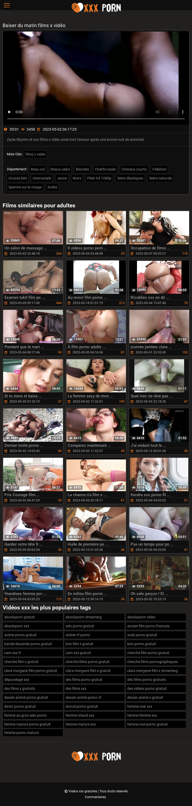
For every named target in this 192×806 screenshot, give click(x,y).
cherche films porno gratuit (88, 662)
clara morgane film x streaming (152, 671)
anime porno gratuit (20, 635)
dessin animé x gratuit (145, 697)
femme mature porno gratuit (27, 724)
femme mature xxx (81, 724)
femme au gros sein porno (25, 715)
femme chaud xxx (80, 715)
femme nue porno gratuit (147, 724)
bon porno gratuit (141, 644)
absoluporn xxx (16, 626)
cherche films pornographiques (152, 662)
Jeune (62, 178)
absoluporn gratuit (19, 617)
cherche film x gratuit (21, 662)
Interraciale (42, 178)
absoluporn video (141, 617)
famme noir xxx (139, 706)
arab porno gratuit (142, 635)
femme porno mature (21, 733)
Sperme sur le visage (25, 187)
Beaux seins (60, 169)
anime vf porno (78, 635)
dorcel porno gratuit (82, 706)
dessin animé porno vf (83, 697)
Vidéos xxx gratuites (83, 791)
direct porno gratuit (20, 706)
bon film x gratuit (79, 644)
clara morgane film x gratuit (88, 671)
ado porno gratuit (80, 626)
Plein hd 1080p (99, 178)
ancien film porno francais (148, 626)
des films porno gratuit (84, 679)
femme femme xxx (142, 715)
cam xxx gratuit (78, 653)
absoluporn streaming (84, 617)
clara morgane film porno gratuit (30, 671)
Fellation (159, 169)
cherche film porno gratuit (148, 653)
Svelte (52, 187)
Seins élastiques (130, 178)
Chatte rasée (105, 169)
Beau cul (38, 169)
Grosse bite (17, 178)
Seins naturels (160, 178)
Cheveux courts (134, 169)
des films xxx (76, 688)
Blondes (82, 169)
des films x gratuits (19, 688)
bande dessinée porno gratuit (28, 644)
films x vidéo (36, 154)
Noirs (77, 178)
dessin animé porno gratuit (26, 697)
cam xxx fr (12, 653)
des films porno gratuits (146, 679)
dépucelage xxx (16, 679)
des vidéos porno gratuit (147, 688)
